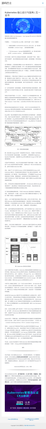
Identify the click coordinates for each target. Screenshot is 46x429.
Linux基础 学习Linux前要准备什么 (32, 419)
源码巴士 (7, 3)
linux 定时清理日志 (12, 419)
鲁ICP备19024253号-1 (29, 425)
